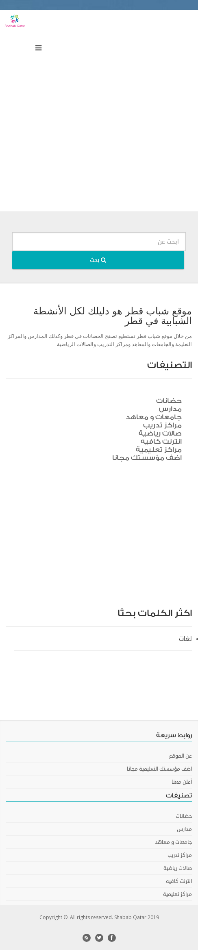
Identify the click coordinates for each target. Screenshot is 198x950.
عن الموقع (180, 756)
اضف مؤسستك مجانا (147, 458)
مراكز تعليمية (159, 449)
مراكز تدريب (162, 425)
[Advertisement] (99, 112)
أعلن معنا (182, 782)
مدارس (170, 409)
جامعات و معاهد (154, 417)
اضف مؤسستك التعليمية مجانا (159, 769)
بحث (98, 260)
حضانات (169, 401)
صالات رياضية (160, 433)
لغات (185, 638)
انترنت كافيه (161, 441)
